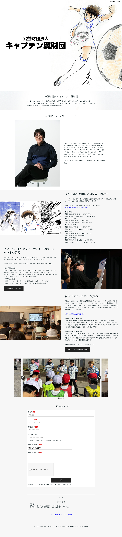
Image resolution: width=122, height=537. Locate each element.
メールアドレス (32, 434)
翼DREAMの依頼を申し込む (78, 349)
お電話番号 (31, 427)
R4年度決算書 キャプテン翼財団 (61, 516)
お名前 (30, 412)
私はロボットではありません (39, 471)
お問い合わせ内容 (33, 452)
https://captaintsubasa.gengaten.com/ (76, 207)
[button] (59, 398)
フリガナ (30, 419)
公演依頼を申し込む (14, 288)
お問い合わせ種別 (33, 444)
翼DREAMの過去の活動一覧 (75, 314)
